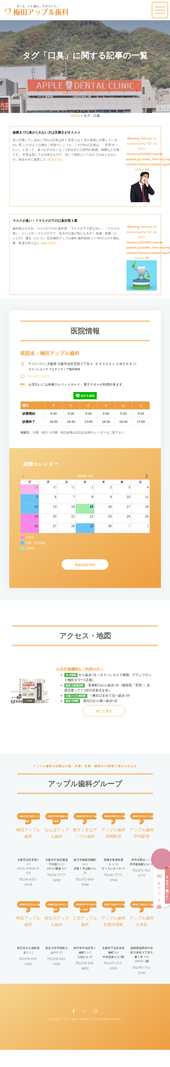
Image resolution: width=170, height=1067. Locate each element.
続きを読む (55, 159)
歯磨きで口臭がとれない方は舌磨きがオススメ (46, 132)
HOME (75, 115)
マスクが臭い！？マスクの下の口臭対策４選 (45, 220)
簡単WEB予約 (85, 565)
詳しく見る (104, 711)
